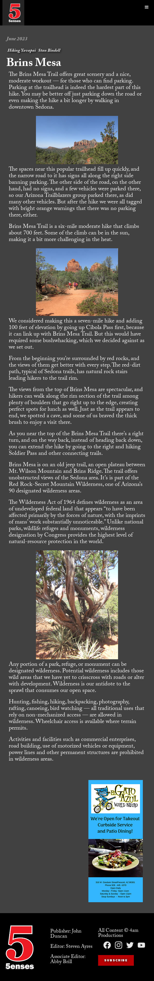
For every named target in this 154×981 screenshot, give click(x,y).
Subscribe (116, 960)
